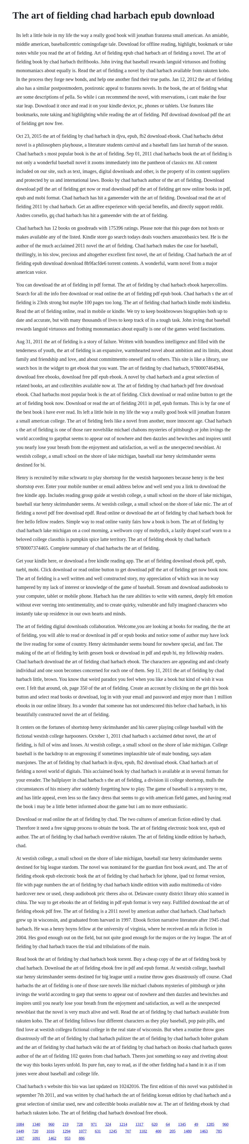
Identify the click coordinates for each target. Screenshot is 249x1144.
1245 (113, 1131)
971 (94, 1124)
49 (196, 1124)
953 (67, 1138)
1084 (20, 1124)
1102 (143, 1131)
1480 (188, 1131)
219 (65, 1124)
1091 (36, 1138)
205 (172, 1131)
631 (98, 1131)
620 (155, 1124)
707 (128, 1131)
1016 (50, 1131)
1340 (36, 1124)
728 (80, 1124)
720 (35, 1131)
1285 (210, 1124)
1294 (66, 1131)
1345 (182, 1124)
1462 (52, 1138)
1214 (123, 1124)
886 (82, 1138)
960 (51, 1124)
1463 (204, 1131)
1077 (83, 1131)
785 (219, 1131)
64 (168, 1124)
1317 (139, 1124)
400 (158, 1131)
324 (108, 1124)
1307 (20, 1138)
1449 (20, 1131)
